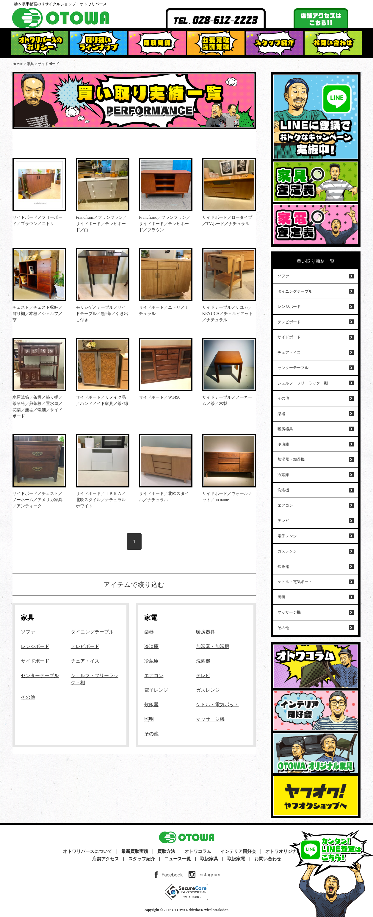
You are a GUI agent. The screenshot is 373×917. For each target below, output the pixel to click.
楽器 (149, 631)
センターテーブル (40, 675)
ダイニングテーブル (92, 631)
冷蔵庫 (151, 660)
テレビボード (85, 646)
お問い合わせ (267, 859)
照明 (149, 719)
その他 (28, 697)
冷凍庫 (151, 646)
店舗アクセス (105, 859)
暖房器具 (205, 631)
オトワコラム (197, 851)
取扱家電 (236, 859)
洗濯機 (203, 660)
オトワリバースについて (87, 851)
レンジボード (35, 646)
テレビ (203, 675)
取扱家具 (209, 859)
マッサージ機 (210, 719)
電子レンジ (156, 690)
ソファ (28, 631)
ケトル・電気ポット (217, 704)
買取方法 (166, 851)
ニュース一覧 (177, 859)
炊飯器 (151, 704)
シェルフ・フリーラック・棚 (303, 383)
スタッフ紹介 (141, 859)
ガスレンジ (208, 690)
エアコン (153, 675)
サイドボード (35, 660)
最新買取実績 (134, 851)
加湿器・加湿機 (212, 646)
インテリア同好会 (238, 851)
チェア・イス (85, 660)
